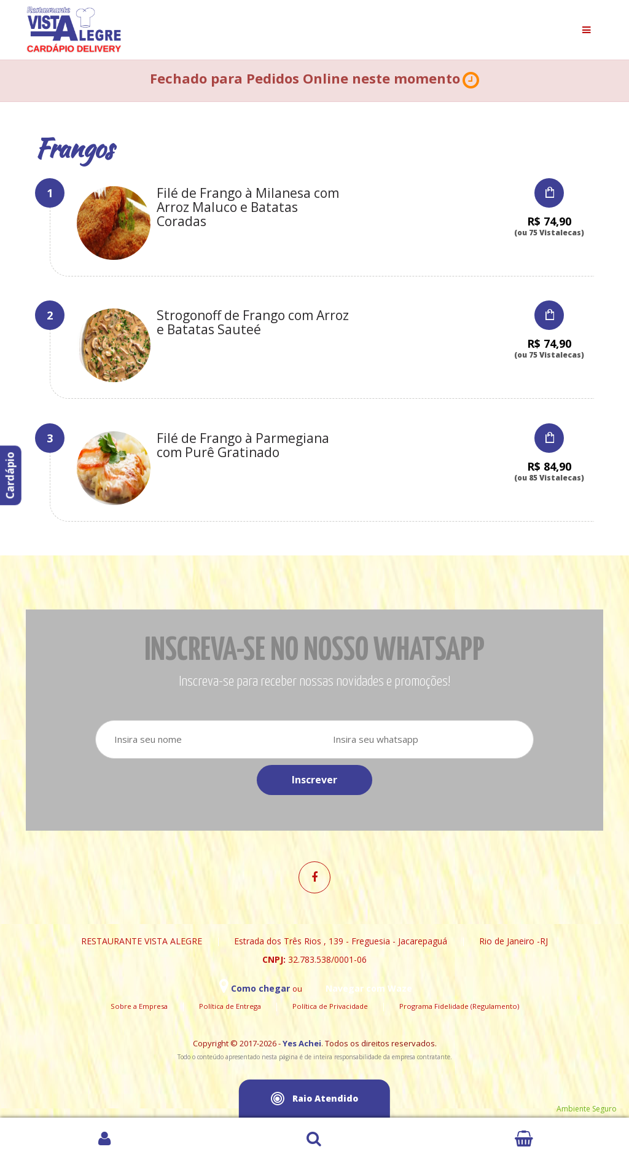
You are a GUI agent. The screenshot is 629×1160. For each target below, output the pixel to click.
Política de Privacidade (330, 1006)
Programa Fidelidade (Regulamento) (459, 1006)
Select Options (549, 193)
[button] (471, 80)
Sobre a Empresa (139, 1006)
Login (104, 1139)
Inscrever (314, 779)
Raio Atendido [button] (314, 1099)
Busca (314, 1139)
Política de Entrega (230, 1006)
